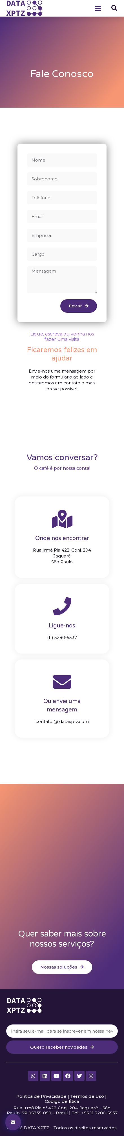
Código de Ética (62, 1101)
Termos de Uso (87, 1096)
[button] (98, 8)
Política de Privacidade (41, 1096)
